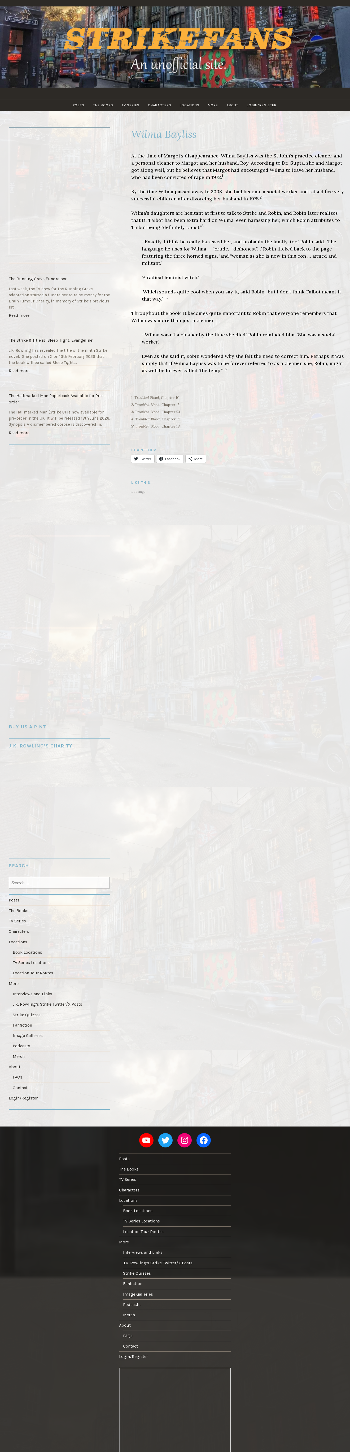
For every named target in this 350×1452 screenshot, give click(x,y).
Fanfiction (22, 1016)
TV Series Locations (31, 956)
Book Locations (27, 946)
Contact (20, 1076)
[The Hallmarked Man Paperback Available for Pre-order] (59, 383)
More (214, 105)
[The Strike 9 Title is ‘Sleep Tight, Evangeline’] (59, 328)
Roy (244, 163)
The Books (102, 105)
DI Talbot (152, 220)
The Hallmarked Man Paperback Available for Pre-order (55, 395)
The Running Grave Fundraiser (37, 278)
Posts (77, 105)
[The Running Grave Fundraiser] (59, 268)
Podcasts (21, 1036)
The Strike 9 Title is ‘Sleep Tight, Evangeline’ (50, 338)
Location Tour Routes (32, 965)
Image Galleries (27, 1026)
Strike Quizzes (26, 1006)
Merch (19, 1046)
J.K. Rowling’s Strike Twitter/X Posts (47, 996)
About (234, 105)
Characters (159, 105)
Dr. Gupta (293, 163)
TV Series (130, 105)
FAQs (17, 1066)
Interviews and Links (32, 986)
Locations (190, 105)
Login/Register (263, 105)
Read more (20, 315)
